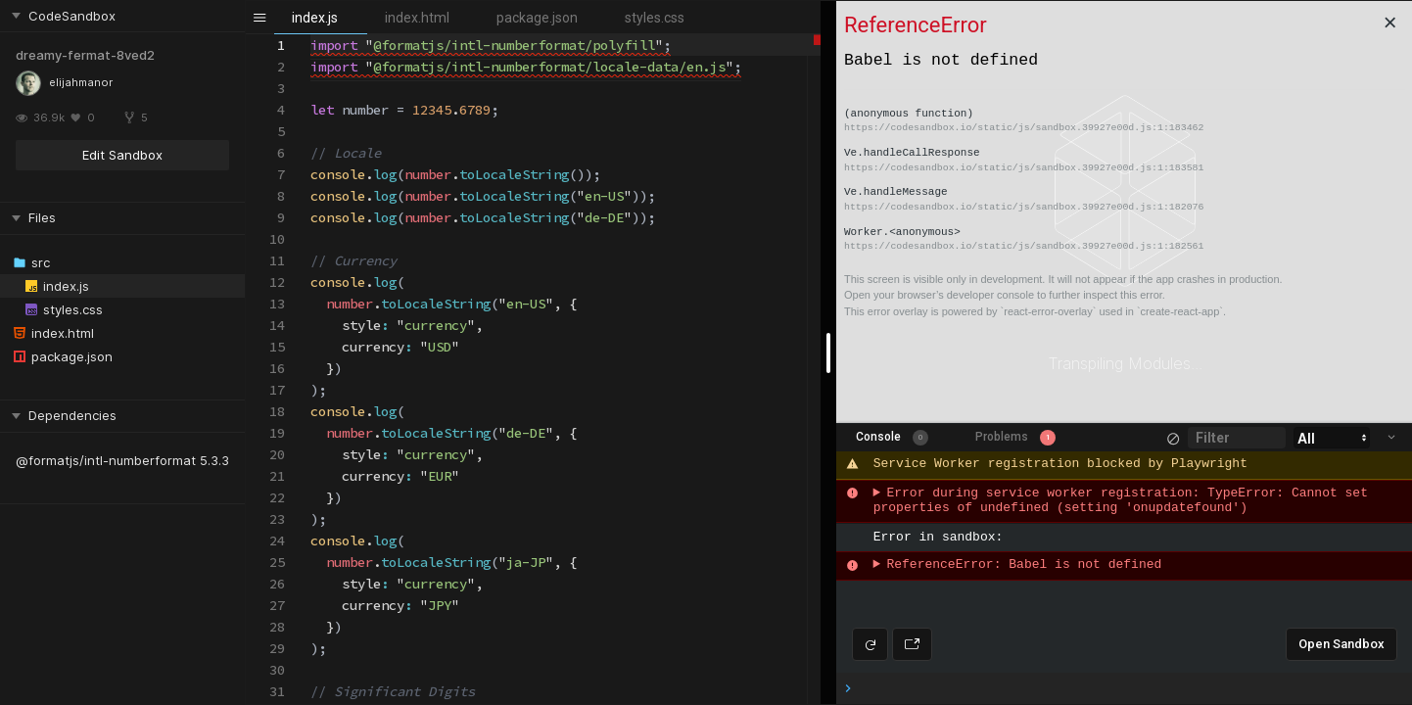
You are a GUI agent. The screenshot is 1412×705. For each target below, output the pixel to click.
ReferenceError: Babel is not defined (1023, 565)
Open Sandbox (1341, 643)
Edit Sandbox (122, 155)
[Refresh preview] (870, 644)
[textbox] (310, 34)
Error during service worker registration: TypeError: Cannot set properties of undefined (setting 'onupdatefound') (1124, 501)
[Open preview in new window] (912, 644)
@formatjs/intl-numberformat (106, 460)
